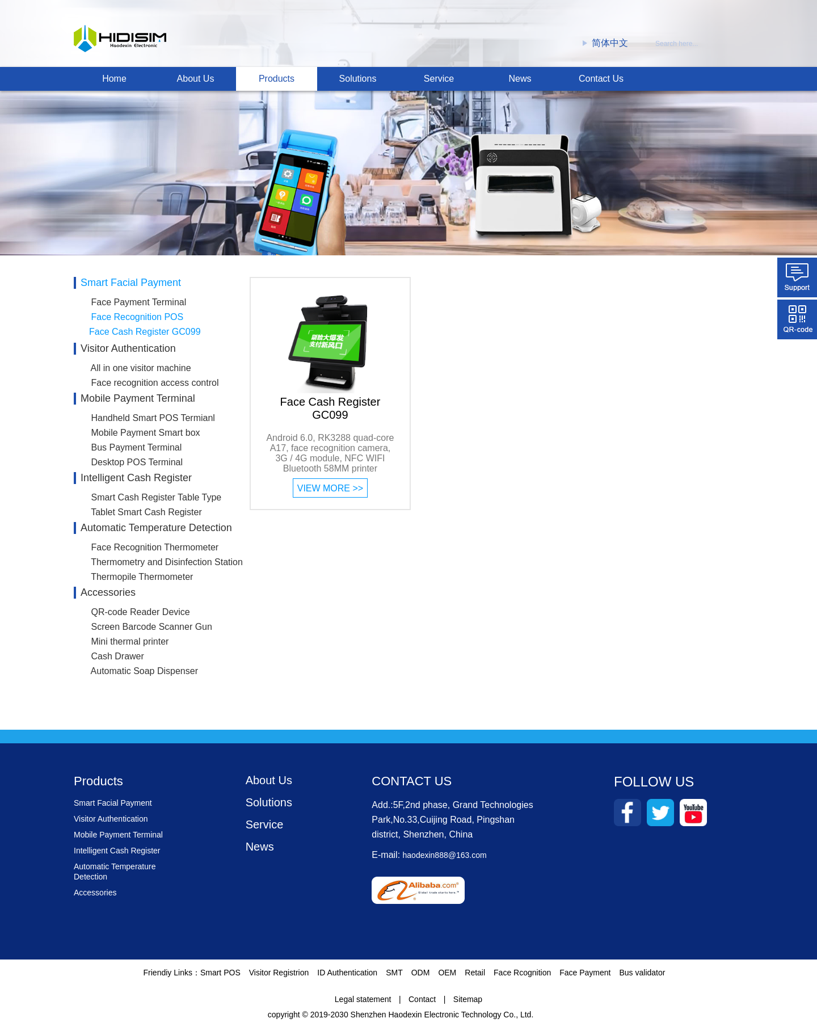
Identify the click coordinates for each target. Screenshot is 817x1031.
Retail (475, 975)
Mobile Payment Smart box (145, 432)
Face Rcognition (522, 975)
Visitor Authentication (128, 348)
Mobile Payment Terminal (138, 398)
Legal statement (363, 1002)
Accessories (108, 592)
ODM (420, 975)
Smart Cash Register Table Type (156, 497)
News (519, 78)
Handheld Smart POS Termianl (152, 418)
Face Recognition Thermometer (154, 547)
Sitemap (467, 1002)
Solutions (358, 78)
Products (276, 78)
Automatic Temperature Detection (156, 527)
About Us (195, 78)
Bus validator (643, 975)
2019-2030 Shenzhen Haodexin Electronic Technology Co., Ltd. (422, 1017)
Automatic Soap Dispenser (144, 671)
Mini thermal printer (130, 641)
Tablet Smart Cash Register (146, 512)
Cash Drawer (117, 656)
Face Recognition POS (137, 317)
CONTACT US (412, 784)
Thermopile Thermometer (142, 577)
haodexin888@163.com (445, 858)
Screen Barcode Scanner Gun (151, 627)
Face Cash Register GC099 (145, 331)
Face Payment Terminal (138, 302)
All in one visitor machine (141, 368)
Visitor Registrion (279, 975)
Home (114, 78)
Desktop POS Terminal (137, 462)
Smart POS (220, 975)
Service (439, 78)
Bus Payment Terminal (136, 447)
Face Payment (584, 975)
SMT (394, 975)
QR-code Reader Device (140, 612)
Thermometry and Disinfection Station (167, 562)
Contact (422, 1002)
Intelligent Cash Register (136, 477)
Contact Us (601, 78)
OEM (447, 975)
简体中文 (605, 43)
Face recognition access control (154, 383)
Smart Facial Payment (131, 282)
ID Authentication (347, 975)
